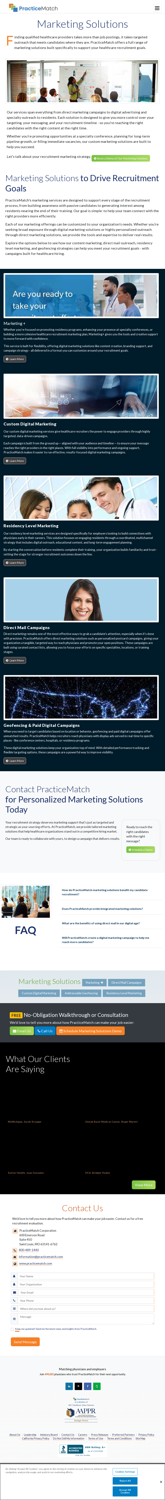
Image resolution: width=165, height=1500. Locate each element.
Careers (82, 1434)
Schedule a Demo (141, 849)
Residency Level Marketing (124, 993)
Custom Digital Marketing (39, 993)
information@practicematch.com (41, 1257)
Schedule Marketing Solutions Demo (90, 1031)
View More (144, 1185)
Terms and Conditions (119, 1438)
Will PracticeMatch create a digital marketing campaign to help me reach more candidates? (105, 940)
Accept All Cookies (125, 1491)
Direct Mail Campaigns (127, 982)
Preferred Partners (123, 1434)
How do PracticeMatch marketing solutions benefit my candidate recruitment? (105, 892)
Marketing (94, 982)
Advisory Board (49, 1434)
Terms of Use (95, 1438)
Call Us (45, 1031)
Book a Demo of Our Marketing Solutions (121, 158)
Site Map (140, 1438)
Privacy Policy (146, 1434)
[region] (82, 1482)
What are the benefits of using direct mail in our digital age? (101, 923)
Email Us (22, 1031)
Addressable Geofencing (81, 993)
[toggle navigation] (157, 8)
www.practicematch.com (35, 1263)
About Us (14, 1434)
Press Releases (99, 1434)
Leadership (30, 1434)
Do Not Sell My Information (68, 1438)
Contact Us (67, 1434)
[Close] (161, 1482)
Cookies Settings (125, 1471)
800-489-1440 (29, 1250)
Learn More (15, 359)
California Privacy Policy (35, 1438)
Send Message (25, 1342)
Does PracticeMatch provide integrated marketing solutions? (102, 908)
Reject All (125, 1480)
